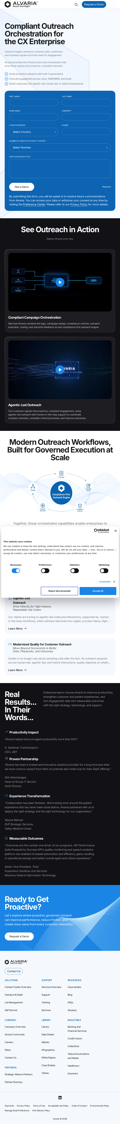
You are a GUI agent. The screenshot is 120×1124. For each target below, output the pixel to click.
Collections (73, 1046)
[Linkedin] (60, 1097)
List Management (14, 1002)
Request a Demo (94, 4)
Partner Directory (14, 1082)
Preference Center (34, 204)
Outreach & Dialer (14, 994)
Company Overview (15, 1026)
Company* (66, 111)
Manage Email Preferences (17, 1110)
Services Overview (51, 987)
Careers (9, 1042)
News (8, 1049)
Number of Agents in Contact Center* (27, 141)
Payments (9, 1105)
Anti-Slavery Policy (41, 1110)
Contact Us (13, 971)
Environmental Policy (99, 1105)
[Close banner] (116, 531)
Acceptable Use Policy (58, 1105)
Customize (105, 581)
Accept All (98, 591)
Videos (45, 1073)
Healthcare (73, 1065)
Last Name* (67, 96)
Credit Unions (75, 1038)
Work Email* (15, 111)
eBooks (45, 1042)
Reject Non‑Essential (59, 591)
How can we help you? (20, 157)
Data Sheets (48, 1034)
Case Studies (48, 1065)
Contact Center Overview (18, 987)
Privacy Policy (78, 204)
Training (46, 1002)
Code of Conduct (79, 1105)
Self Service (11, 1010)
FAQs (70, 1002)
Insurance (73, 1073)
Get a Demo (22, 186)
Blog (70, 994)
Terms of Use (39, 1105)
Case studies (74, 987)
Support (46, 994)
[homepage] (16, 962)
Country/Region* (17, 125)
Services (46, 1010)
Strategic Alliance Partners (18, 1074)
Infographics (48, 1049)
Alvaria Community (15, 1034)
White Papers (49, 1057)
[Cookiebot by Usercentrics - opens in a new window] (96, 531)
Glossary (72, 1010)
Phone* (65, 125)
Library (45, 1026)
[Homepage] (21, 4)
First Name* (14, 96)
